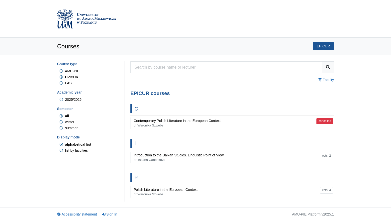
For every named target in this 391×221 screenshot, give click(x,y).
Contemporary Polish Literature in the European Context (177, 123)
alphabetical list (75, 144)
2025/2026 (71, 100)
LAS (66, 83)
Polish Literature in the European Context (165, 192)
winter (67, 122)
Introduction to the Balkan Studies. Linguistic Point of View (179, 157)
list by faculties (74, 150)
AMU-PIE (69, 71)
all (64, 116)
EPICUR (69, 77)
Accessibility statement (77, 214)
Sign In (109, 214)
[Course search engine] (226, 67)
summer (69, 128)
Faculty (326, 80)
